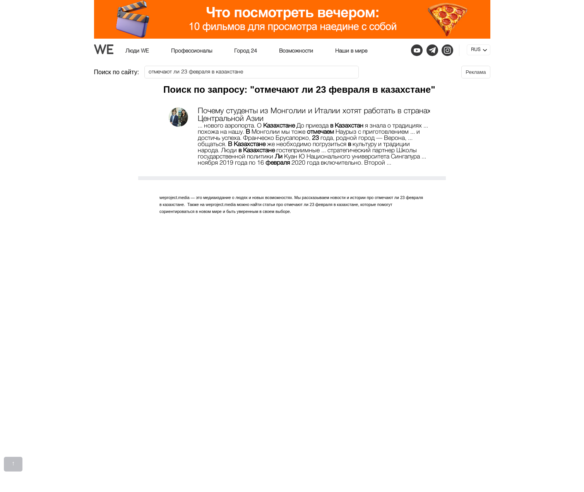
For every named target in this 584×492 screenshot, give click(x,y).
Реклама (476, 72)
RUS (475, 50)
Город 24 (245, 51)
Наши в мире (351, 51)
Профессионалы (191, 51)
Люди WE (137, 51)
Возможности (296, 51)
